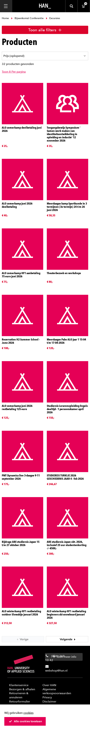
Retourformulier (19, 701)
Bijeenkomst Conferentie (27, 18)
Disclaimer (49, 701)
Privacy (47, 697)
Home (6, 18)
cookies (28, 713)
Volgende (68, 639)
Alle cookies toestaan (25, 721)
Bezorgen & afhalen (22, 689)
